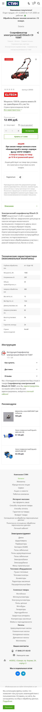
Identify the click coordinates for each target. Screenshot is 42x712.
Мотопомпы (21, 640)
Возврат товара (21, 515)
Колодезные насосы (21, 634)
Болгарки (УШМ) (21, 547)
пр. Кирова (28, 660)
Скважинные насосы (21, 631)
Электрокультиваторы (21, 600)
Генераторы (21, 609)
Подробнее (7, 701)
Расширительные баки (21, 584)
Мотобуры (21, 606)
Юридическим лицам (21, 485)
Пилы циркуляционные (21, 553)
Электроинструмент (21, 533)
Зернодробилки (21, 612)
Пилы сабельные (21, 550)
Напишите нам (23, 655)
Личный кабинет (21, 528)
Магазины (21, 481)
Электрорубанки (21, 562)
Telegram (23, 673)
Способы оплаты (21, 508)
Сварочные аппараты (21, 615)
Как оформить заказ (21, 502)
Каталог (21, 478)
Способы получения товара (21, 505)
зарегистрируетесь (31, 386)
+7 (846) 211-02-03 (22, 651)
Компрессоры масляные (21, 619)
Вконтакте (17, 673)
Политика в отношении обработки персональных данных (21, 524)
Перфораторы (21, 544)
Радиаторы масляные (21, 581)
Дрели (21, 537)
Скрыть (21, 26)
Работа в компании (21, 494)
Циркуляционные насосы (21, 628)
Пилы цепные (21, 603)
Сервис (21, 488)
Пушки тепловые (21, 572)
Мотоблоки (21, 594)
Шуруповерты (21, 541)
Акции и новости (21, 491)
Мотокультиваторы (21, 597)
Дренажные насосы (21, 637)
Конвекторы (21, 578)
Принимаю (9, 707)
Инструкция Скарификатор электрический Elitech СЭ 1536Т (19, 353)
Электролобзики (21, 559)
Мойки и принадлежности (21, 622)
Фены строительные (21, 566)
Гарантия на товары (21, 512)
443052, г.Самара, (16, 660)
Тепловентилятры (21, 575)
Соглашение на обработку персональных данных (21, 519)
